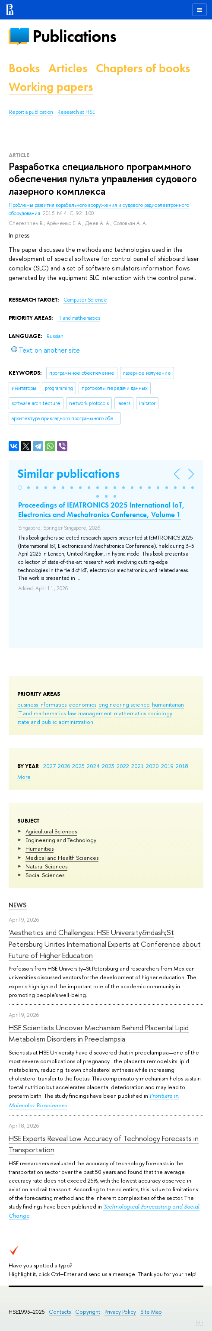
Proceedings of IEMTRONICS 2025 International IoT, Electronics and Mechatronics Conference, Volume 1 (101, 509)
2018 (182, 766)
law (72, 713)
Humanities (39, 848)
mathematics (130, 713)
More (24, 777)
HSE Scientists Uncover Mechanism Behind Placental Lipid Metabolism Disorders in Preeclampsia (99, 1033)
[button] (20, 487)
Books (24, 68)
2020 (152, 766)
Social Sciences (44, 875)
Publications (74, 36)
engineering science (124, 704)
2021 (137, 766)
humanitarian (168, 704)
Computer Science (85, 299)
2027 (49, 766)
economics (82, 704)
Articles (67, 68)
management (95, 713)
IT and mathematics (41, 713)
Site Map (151, 1311)
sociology (160, 713)
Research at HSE (76, 112)
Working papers (51, 86)
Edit (199, 1322)
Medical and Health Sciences (61, 858)
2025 (78, 766)
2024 (93, 766)
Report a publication (31, 112)
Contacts (60, 1311)
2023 (108, 766)
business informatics (41, 704)
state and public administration (55, 722)
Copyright (87, 1311)
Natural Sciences (46, 866)
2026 (64, 766)
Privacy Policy (120, 1311)
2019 (167, 766)
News (18, 905)
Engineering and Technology (60, 840)
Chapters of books (143, 68)
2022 (123, 766)
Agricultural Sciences (51, 831)
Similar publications (68, 473)
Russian (55, 336)
